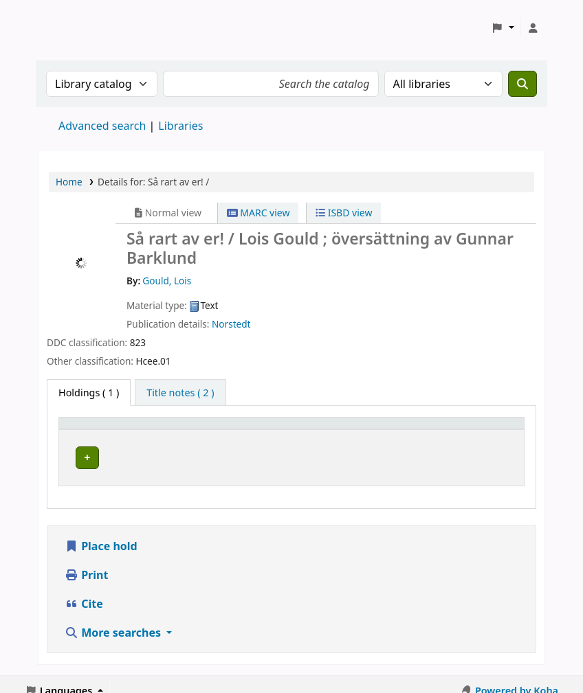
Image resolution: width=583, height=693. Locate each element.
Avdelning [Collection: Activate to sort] (211, 429)
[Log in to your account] (532, 28)
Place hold (101, 533)
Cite (84, 590)
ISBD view (344, 212)
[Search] (522, 84)
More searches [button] (114, 619)
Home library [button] (97, 429)
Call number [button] (391, 429)
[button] (503, 28)
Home (69, 181)
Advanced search (102, 125)
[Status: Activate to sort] (490, 430)
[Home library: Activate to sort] (120, 430)
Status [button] (478, 429)
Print (86, 561)
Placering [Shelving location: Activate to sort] (299, 429)
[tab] (180, 393)
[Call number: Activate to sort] (405, 430)
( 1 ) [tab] (88, 392)
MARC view (258, 212)
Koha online (72, 27)
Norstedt (231, 323)
